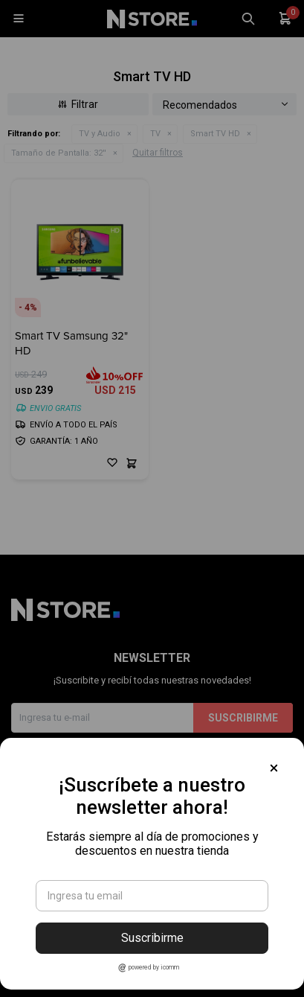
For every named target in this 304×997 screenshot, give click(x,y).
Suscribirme (152, 938)
